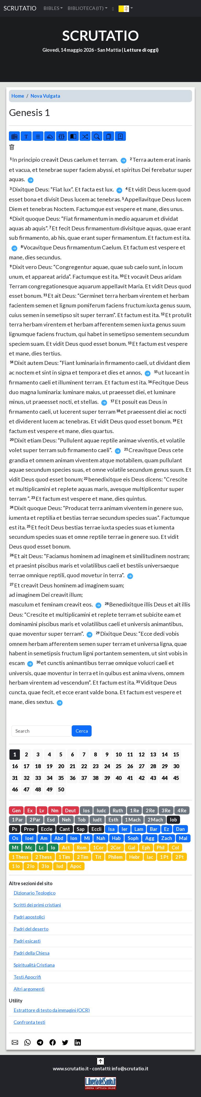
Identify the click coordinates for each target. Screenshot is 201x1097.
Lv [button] (42, 810)
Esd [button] (51, 819)
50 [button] (61, 789)
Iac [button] (150, 857)
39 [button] (107, 778)
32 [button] (26, 778)
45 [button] (176, 778)
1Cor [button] (98, 847)
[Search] (42, 731)
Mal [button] (183, 838)
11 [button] (130, 754)
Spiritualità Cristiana (34, 965)
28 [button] (153, 766)
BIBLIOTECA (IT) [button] (86, 8)
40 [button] (118, 778)
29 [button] (165, 766)
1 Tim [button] (64, 857)
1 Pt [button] (164, 857)
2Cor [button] (115, 847)
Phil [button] (161, 847)
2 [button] (26, 754)
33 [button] (38, 778)
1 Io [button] (16, 866)
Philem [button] (115, 857)
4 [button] (49, 754)
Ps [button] (14, 829)
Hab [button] (116, 838)
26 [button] (130, 766)
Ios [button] (86, 810)
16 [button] (15, 766)
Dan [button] (180, 829)
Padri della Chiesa (31, 953)
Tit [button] (98, 857)
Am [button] (43, 838)
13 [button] (153, 754)
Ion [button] (73, 838)
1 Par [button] (17, 819)
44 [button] (165, 778)
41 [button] (130, 778)
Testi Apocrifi (27, 977)
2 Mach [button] (155, 819)
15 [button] (176, 754)
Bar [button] (153, 829)
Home (18, 96)
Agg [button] (149, 838)
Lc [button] (41, 847)
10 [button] (118, 754)
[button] (125, 8)
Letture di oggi (140, 50)
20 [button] (61, 766)
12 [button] (141, 754)
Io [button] (53, 847)
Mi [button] (87, 838)
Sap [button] (81, 829)
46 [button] (15, 789)
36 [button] (72, 778)
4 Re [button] (181, 810)
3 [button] (37, 754)
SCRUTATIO (20, 8)
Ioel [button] (29, 838)
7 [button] (83, 754)
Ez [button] (166, 829)
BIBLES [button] (51, 8)
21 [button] (72, 766)
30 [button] (176, 766)
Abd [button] (58, 838)
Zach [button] (166, 838)
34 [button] (49, 778)
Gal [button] (131, 847)
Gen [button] (16, 810)
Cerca (82, 731)
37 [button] (84, 778)
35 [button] (61, 778)
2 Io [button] (31, 866)
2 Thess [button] (43, 857)
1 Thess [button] (20, 857)
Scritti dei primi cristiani (37, 905)
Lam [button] (139, 829)
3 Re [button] (165, 810)
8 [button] (95, 754)
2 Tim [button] (82, 857)
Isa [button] (111, 829)
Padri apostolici (29, 917)
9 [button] (106, 754)
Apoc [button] (75, 866)
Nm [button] (54, 810)
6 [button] (72, 754)
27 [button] (141, 766)
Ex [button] (30, 810)
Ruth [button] (118, 810)
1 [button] (14, 754)
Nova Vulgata (45, 96)
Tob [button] (81, 819)
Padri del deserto (31, 929)
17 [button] (26, 766)
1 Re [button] (134, 810)
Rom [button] (81, 847)
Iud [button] (59, 866)
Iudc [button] (101, 810)
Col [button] (175, 847)
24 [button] (107, 766)
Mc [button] (28, 847)
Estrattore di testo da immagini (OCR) (52, 1010)
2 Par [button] (35, 819)
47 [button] (26, 789)
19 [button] (49, 766)
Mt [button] (15, 847)
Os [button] (15, 838)
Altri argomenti (29, 989)
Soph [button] (133, 838)
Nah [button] (101, 838)
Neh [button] (66, 819)
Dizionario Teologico (34, 893)
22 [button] (84, 766)
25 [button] (118, 766)
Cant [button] (64, 829)
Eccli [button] (96, 829)
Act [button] (66, 847)
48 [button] (38, 789)
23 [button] (95, 766)
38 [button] (95, 778)
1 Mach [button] (133, 819)
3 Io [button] (45, 866)
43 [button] (153, 778)
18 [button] (38, 766)
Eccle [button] (46, 829)
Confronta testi (29, 1022)
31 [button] (15, 778)
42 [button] (141, 778)
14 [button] (165, 754)
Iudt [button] (97, 819)
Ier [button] (124, 829)
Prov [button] (29, 829)
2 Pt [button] (179, 857)
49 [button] (49, 789)
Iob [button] (173, 819)
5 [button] (60, 754)
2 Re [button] (150, 810)
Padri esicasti (27, 941)
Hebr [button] (134, 857)
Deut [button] (70, 810)
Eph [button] (146, 847)
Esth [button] (113, 819)
